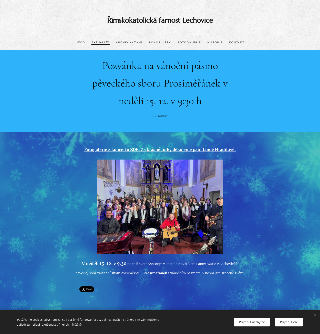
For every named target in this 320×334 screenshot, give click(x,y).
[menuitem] (75, 43)
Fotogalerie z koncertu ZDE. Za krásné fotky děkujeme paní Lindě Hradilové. (160, 149)
